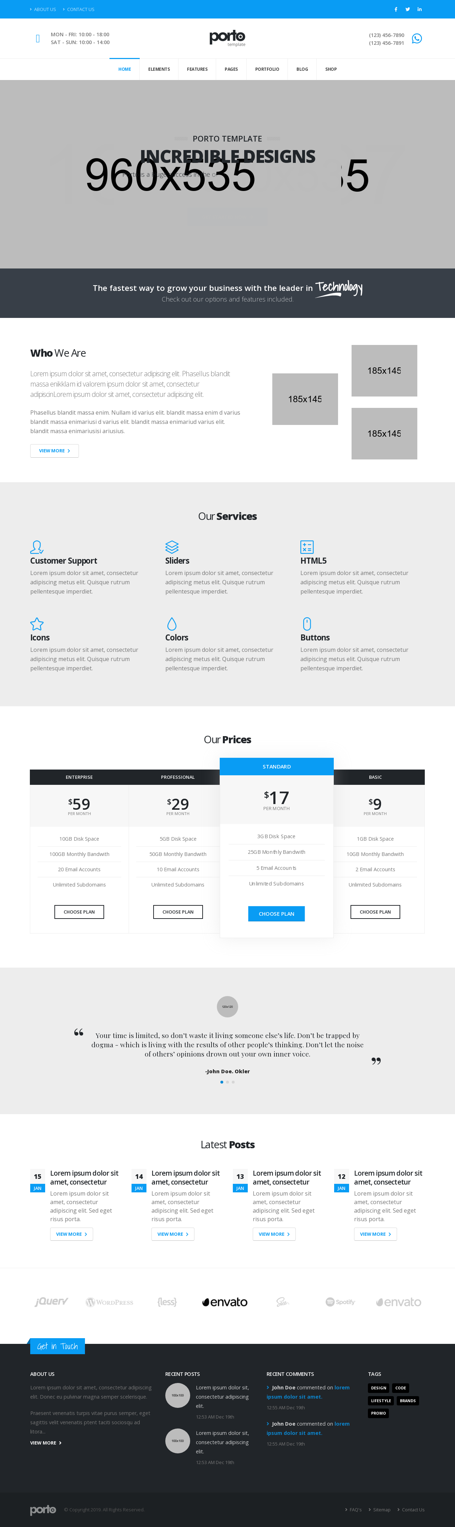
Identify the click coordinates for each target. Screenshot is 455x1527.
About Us (43, 9)
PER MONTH (79, 813)
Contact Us (79, 9)
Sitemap (381, 1509)
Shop (331, 69)
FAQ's (355, 1509)
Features (197, 69)
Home (124, 69)
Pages (231, 69)
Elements (159, 69)
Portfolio (267, 69)
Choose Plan (79, 912)
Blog (302, 69)
